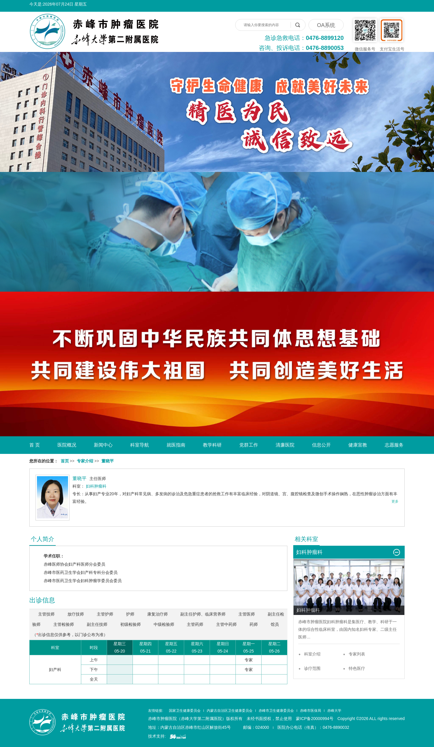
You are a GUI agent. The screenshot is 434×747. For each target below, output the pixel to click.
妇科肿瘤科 (337, 621)
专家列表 (357, 654)
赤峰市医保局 (310, 711)
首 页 (34, 444)
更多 (395, 501)
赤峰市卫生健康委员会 (276, 711)
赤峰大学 (334, 711)
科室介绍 (312, 654)
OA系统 (326, 25)
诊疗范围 (312, 668)
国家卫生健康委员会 (185, 711)
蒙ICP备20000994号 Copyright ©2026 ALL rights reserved (350, 718)
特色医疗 (357, 668)
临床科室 (327, 629)
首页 (65, 461)
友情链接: (155, 711)
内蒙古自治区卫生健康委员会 (229, 711)
